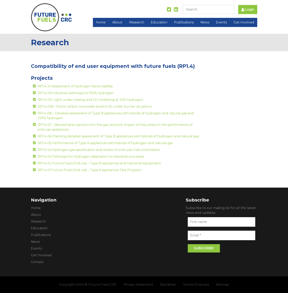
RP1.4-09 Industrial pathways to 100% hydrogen (76, 93)
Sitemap (222, 284)
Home (101, 22)
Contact (37, 262)
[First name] (221, 222)
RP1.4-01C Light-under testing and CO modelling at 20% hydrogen (90, 100)
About (117, 22)
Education (159, 22)
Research (136, 22)
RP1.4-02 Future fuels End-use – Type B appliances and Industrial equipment (99, 163)
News (204, 22)
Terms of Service (196, 284)
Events (221, 22)
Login (247, 10)
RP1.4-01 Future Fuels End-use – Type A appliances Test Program (89, 170)
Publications (184, 22)
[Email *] (221, 235)
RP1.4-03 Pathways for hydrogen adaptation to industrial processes (91, 156)
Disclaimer (168, 284)
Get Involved (244, 22)
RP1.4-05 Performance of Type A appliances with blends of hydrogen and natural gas (105, 143)
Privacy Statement (138, 284)
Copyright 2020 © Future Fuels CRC (88, 284)
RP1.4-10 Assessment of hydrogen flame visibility (75, 86)
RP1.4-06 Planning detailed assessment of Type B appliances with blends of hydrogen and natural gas (118, 136)
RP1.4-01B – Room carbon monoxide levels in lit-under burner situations (94, 106)
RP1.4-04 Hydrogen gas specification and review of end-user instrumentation (99, 150)
